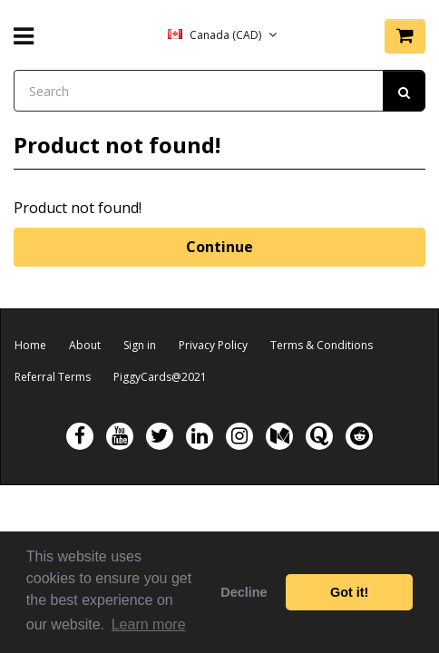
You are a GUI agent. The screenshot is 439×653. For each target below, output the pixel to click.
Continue (219, 247)
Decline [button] (243, 592)
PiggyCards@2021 (160, 377)
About (85, 345)
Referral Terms (53, 377)
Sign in (139, 345)
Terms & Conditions (321, 345)
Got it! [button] (349, 592)
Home (30, 345)
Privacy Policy (213, 345)
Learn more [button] (149, 624)
